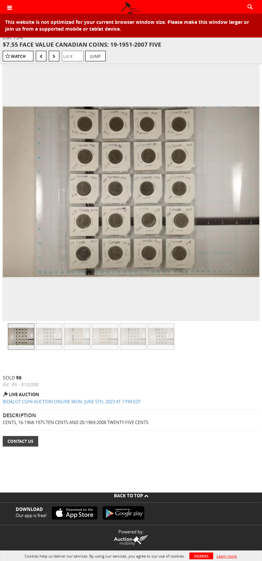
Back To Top (131, 496)
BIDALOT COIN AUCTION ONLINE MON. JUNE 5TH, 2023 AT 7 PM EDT (72, 402)
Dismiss (201, 556)
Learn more (227, 556)
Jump (95, 56)
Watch (18, 56)
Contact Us (20, 441)
